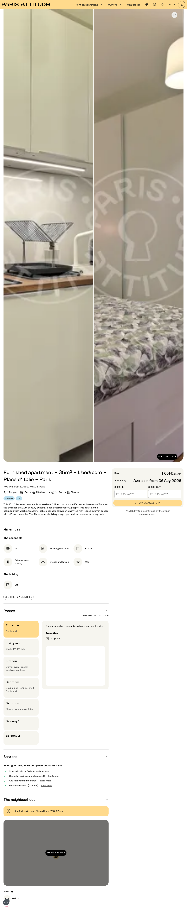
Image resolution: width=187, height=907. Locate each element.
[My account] (181, 4)
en (172, 4)
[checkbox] (174, 15)
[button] (6, 902)
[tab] (89, 4)
